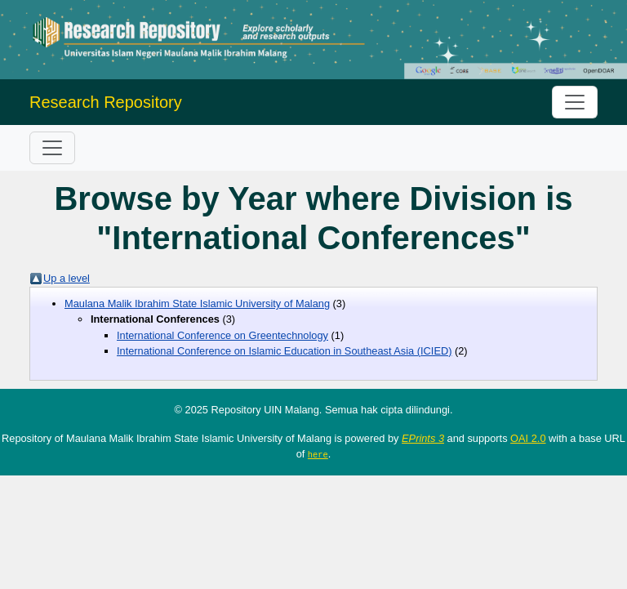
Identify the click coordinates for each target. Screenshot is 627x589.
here (318, 454)
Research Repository (105, 102)
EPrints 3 (423, 438)
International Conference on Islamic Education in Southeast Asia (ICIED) (284, 351)
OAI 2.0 (527, 438)
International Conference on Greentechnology (222, 335)
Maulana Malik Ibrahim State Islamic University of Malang (197, 303)
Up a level (66, 278)
